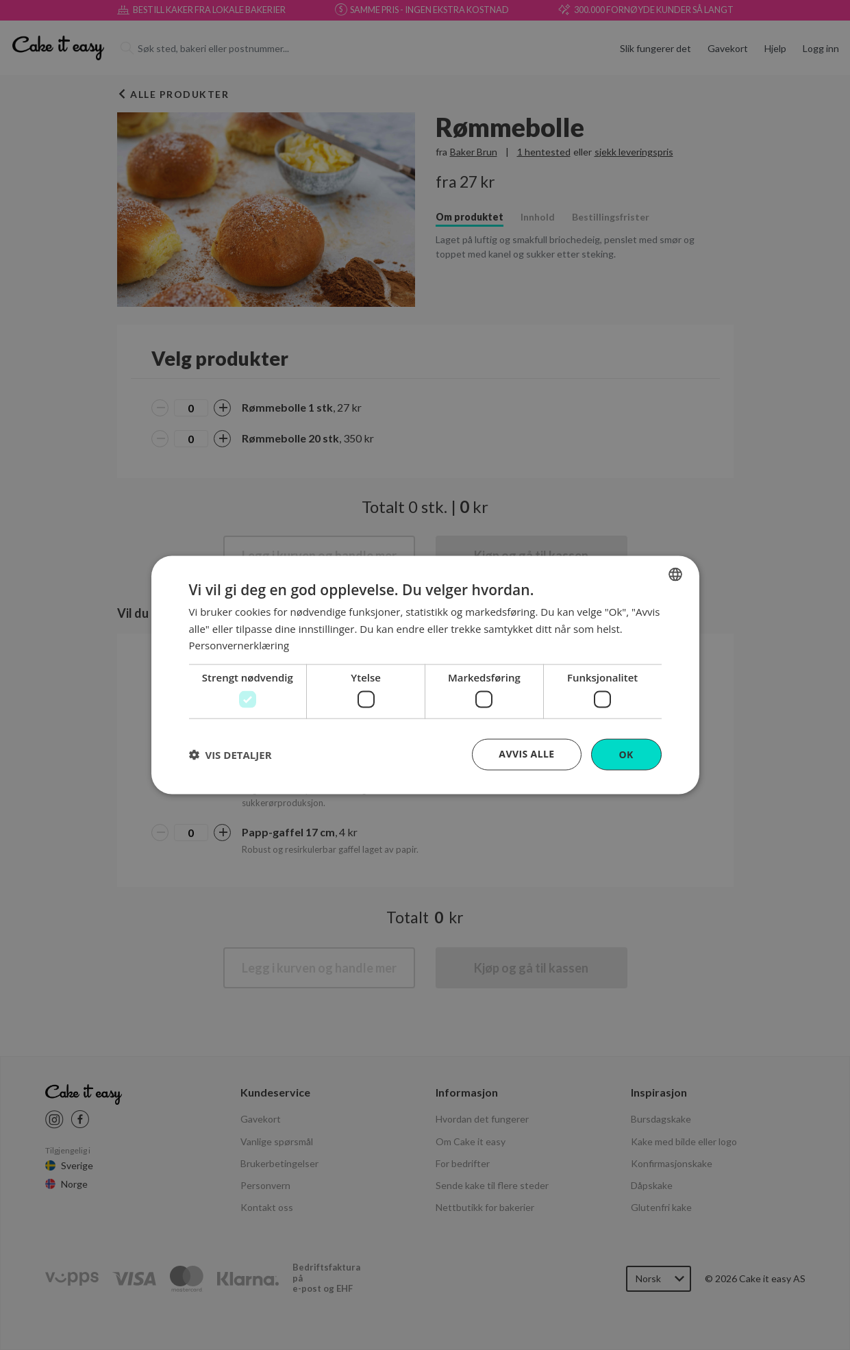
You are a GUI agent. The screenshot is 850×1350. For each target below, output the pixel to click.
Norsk (648, 1278)
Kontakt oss (266, 1207)
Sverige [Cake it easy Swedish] (77, 1165)
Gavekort (728, 48)
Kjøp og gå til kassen (531, 555)
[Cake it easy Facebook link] (80, 1119)
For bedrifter (463, 1163)
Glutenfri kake (661, 1207)
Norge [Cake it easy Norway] (74, 1184)
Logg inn (821, 48)
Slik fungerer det (655, 48)
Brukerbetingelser (279, 1163)
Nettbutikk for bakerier (485, 1207)
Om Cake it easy (470, 1141)
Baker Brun (473, 152)
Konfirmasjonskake (671, 1163)
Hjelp (775, 48)
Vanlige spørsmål (276, 1141)
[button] (637, 726)
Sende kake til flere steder (492, 1185)
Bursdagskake (661, 1119)
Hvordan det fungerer (482, 1119)
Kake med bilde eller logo (684, 1141)
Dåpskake (652, 1185)
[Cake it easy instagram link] (54, 1119)
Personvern (265, 1185)
